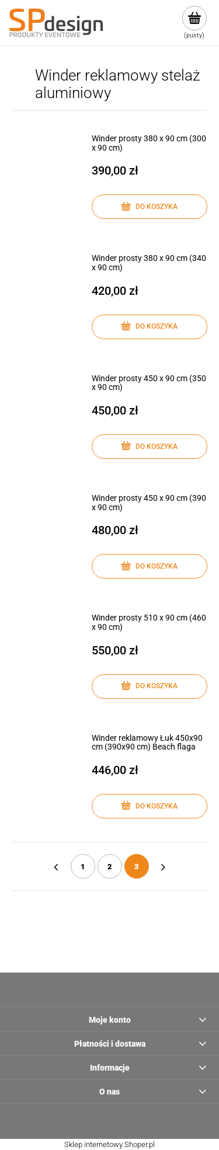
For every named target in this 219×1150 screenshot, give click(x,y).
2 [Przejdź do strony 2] (109, 866)
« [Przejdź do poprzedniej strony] (56, 866)
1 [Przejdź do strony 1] (83, 866)
